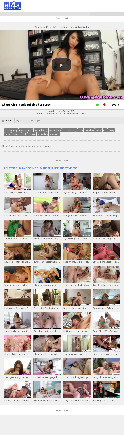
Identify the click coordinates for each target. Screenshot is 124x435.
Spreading (42, 134)
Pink (24, 134)
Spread (32, 134)
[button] (61, 64)
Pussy (111, 130)
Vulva (98, 130)
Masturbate (55, 130)
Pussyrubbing (69, 130)
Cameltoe (89, 130)
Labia (7, 134)
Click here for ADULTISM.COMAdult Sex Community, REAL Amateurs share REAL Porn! (62, 112)
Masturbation (25, 130)
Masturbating (40, 130)
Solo (80, 130)
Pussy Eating (11, 130)
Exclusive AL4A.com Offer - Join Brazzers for (62, 27)
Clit (104, 130)
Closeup (16, 134)
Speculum (54, 134)
